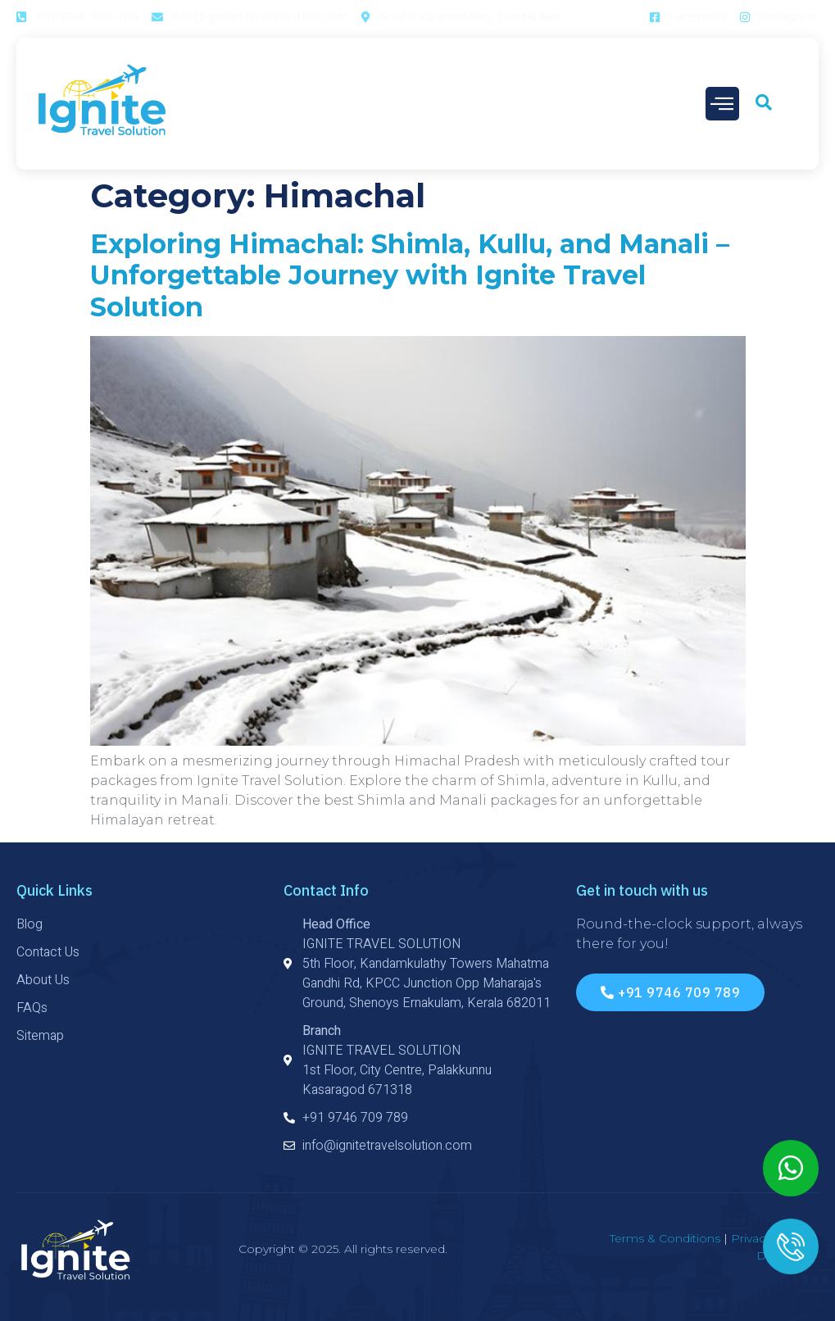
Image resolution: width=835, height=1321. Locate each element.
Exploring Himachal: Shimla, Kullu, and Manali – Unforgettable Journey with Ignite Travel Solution (409, 275)
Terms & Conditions (665, 1238)
